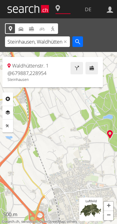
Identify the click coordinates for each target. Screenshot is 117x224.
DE (88, 9)
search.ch (11, 221)
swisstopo (29, 221)
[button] (108, 206)
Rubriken (7, 98)
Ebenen (7, 112)
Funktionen (7, 126)
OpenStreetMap (52, 221)
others (72, 221)
